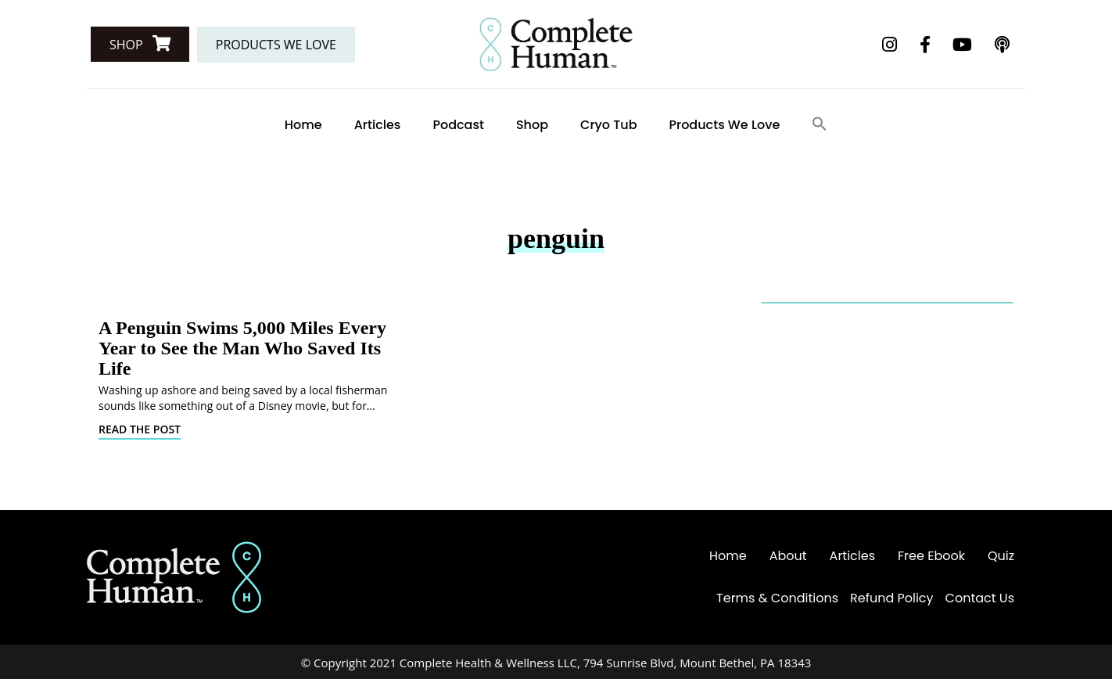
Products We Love (724, 125)
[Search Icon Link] (819, 125)
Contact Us (979, 598)
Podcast (458, 125)
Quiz (1001, 556)
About (788, 556)
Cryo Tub (608, 125)
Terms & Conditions (777, 598)
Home (303, 125)
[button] (140, 44)
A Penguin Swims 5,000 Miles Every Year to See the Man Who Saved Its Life (242, 348)
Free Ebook (931, 556)
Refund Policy (892, 598)
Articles (377, 125)
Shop (532, 125)
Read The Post (140, 429)
